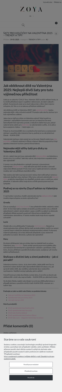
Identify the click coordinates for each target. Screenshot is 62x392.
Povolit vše (31, 378)
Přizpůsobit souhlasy (31, 371)
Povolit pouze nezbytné (31, 364)
